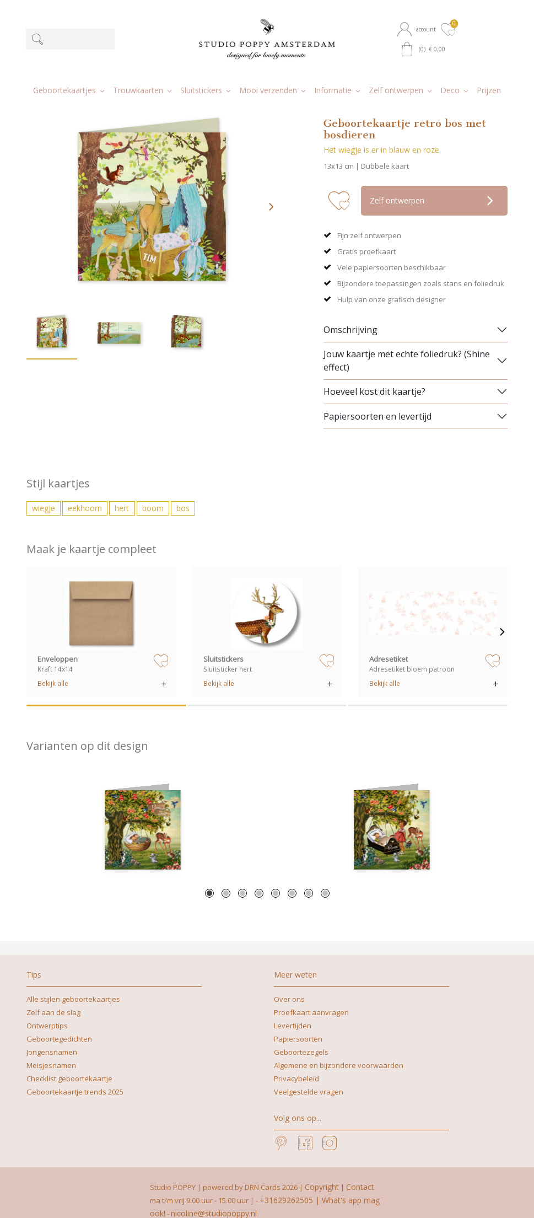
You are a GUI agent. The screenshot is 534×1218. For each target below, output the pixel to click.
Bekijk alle (52, 667)
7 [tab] (308, 877)
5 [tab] (275, 877)
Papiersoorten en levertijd (377, 400)
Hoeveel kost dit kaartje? (374, 376)
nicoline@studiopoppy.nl (214, 1198)
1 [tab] (209, 877)
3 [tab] (242, 877)
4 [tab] (259, 877)
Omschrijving (350, 314)
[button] (418, 29)
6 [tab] (292, 877)
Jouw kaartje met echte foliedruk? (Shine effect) (406, 345)
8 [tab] (325, 877)
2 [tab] (225, 877)
